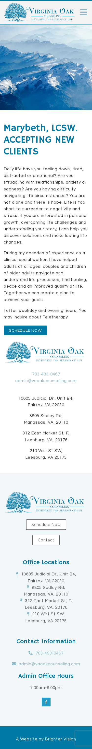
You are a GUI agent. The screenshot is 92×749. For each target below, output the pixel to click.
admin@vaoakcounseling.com (46, 381)
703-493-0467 (46, 374)
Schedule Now (25, 330)
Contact (46, 540)
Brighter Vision (60, 739)
